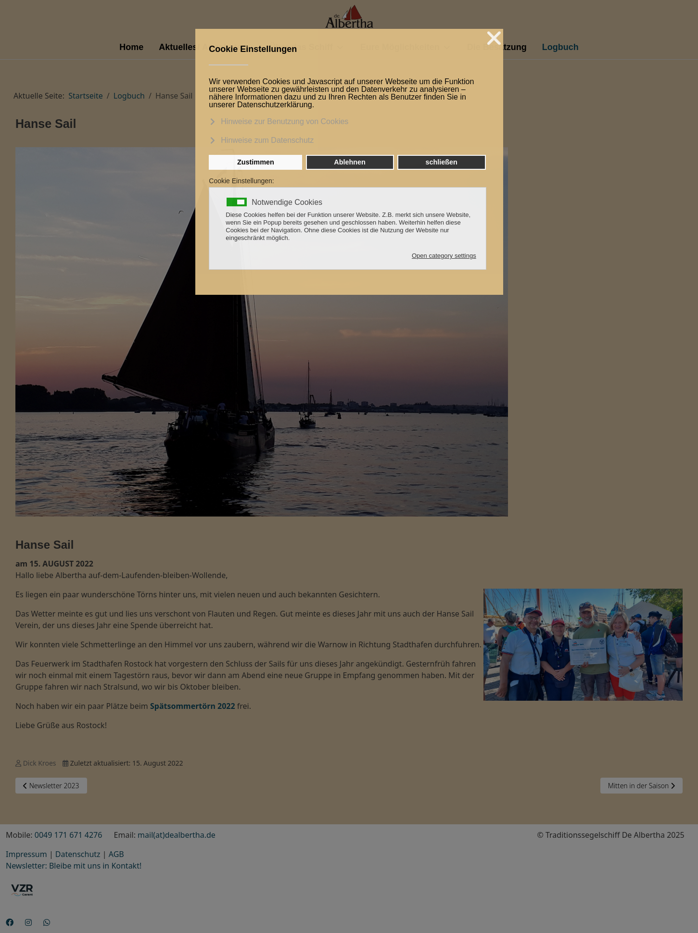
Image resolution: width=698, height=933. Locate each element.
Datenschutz (78, 854)
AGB (116, 854)
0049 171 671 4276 (68, 835)
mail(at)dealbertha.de (177, 835)
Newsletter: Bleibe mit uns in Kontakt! (73, 865)
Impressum (26, 854)
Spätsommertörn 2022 (192, 706)
